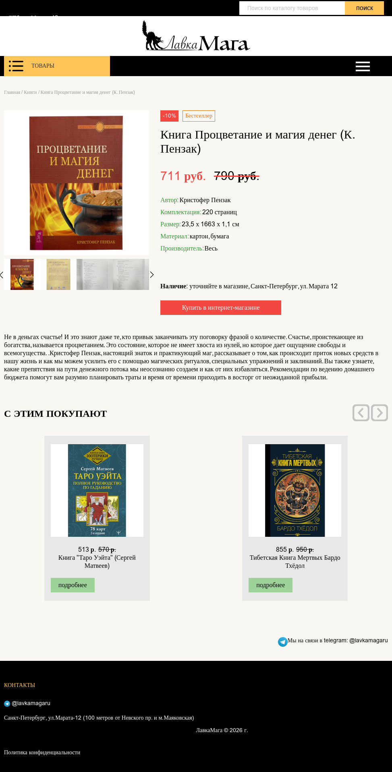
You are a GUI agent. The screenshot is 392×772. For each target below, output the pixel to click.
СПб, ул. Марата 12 (33, 17)
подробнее (72, 585)
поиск (364, 7)
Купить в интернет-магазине (221, 307)
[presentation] (361, 412)
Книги (30, 92)
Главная (12, 92)
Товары (31, 66)
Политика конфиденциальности (42, 752)
